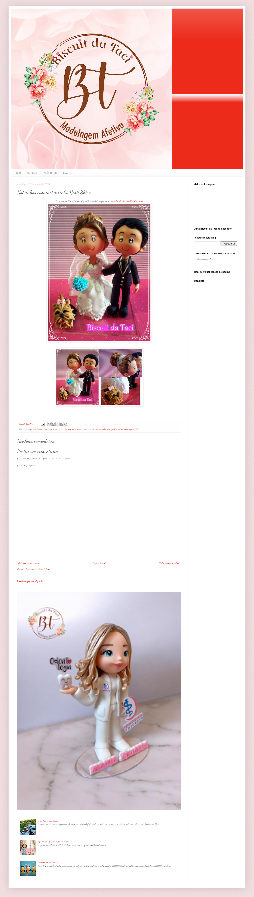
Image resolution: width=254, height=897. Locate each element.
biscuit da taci (36, 429)
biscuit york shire (51, 429)
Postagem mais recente (29, 562)
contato (32, 172)
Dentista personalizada (30, 581)
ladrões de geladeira (48, 862)
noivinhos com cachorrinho (86, 429)
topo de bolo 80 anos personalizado (54, 841)
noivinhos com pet (66, 429)
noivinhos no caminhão (48, 820)
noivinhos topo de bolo (130, 429)
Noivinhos (49, 172)
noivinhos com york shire (109, 429)
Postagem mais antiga (169, 562)
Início (17, 172)
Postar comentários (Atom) (38, 569)
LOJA (67, 172)
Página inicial (99, 562)
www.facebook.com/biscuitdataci (126, 201)
